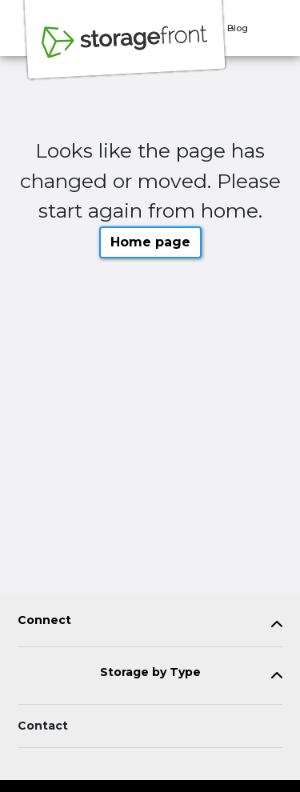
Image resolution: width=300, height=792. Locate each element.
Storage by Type (150, 672)
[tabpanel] (150, 624)
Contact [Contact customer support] (43, 725)
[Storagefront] (125, 50)
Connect (44, 620)
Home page (150, 242)
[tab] (150, 624)
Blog (237, 28)
